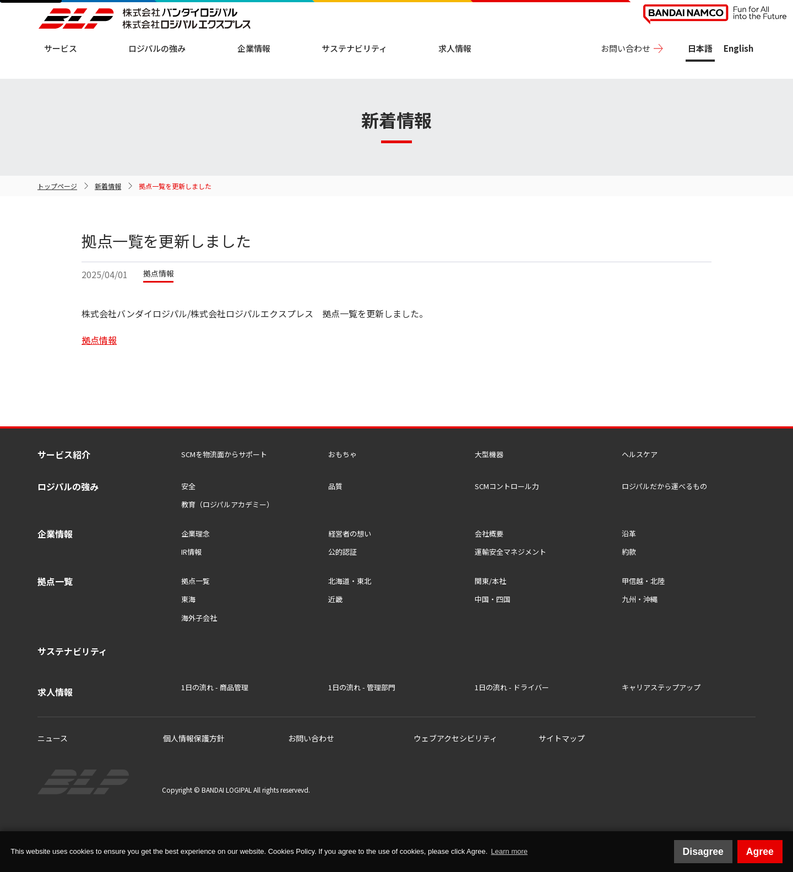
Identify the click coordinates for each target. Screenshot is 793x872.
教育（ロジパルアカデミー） (227, 504)
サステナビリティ (354, 48)
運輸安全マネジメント (510, 551)
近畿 (335, 599)
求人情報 (454, 48)
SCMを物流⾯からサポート (224, 454)
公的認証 (342, 551)
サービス (60, 48)
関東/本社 (490, 581)
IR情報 (191, 551)
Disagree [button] (703, 851)
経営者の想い (349, 533)
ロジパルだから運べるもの (664, 486)
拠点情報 (99, 339)
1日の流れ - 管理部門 (361, 687)
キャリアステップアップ (661, 687)
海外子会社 (199, 618)
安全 (188, 486)
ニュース (52, 738)
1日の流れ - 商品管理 (214, 687)
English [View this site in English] (738, 48)
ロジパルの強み (157, 48)
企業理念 (195, 533)
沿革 (629, 533)
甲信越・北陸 (643, 581)
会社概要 (489, 533)
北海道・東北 (349, 581)
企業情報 (253, 48)
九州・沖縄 (640, 599)
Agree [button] (760, 851)
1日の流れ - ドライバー (512, 687)
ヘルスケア (640, 454)
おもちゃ (342, 454)
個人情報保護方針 (194, 738)
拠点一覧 (195, 581)
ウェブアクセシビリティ (455, 738)
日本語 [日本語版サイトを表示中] (700, 48)
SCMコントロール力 (507, 486)
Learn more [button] (509, 851)
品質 (335, 486)
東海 (188, 599)
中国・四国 (492, 599)
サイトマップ (562, 738)
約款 (629, 551)
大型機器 (489, 454)
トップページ (57, 186)
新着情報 (108, 186)
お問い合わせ (625, 48)
